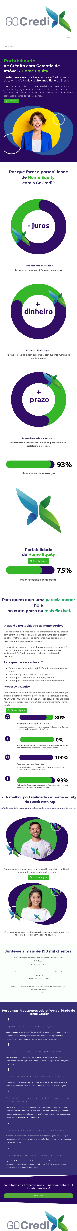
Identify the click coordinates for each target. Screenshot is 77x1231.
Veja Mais (38, 1196)
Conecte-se (10, 47)
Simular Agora (11, 101)
